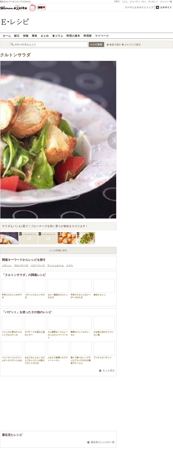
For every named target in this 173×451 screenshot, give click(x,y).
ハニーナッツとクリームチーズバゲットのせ (12, 351)
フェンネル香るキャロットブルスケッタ (12, 326)
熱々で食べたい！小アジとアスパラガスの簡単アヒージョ (81, 353)
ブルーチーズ (21, 265)
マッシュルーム (55, 265)
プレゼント (153, 2)
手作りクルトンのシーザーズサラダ (81, 289)
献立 (17, 35)
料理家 (88, 35)
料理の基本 (73, 35)
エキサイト (166, 7)
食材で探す (115, 44)
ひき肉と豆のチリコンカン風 (104, 326)
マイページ (102, 35)
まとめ (45, 35)
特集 (26, 35)
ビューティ (135, 2)
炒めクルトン (104, 287)
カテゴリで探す (132, 44)
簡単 (34, 35)
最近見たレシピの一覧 (103, 442)
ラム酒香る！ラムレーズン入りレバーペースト (58, 327)
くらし (125, 2)
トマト (69, 265)
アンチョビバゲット (104, 350)
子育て (117, 2)
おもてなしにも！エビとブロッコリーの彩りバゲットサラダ (35, 353)
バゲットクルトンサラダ (35, 289)
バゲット (7, 265)
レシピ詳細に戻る (58, 250)
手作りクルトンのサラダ (12, 289)
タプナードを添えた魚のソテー (35, 326)
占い (144, 2)
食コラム (57, 35)
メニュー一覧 (166, 2)
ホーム (7, 35)
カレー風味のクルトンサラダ (58, 289)
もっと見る (109, 370)
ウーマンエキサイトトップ (139, 7)
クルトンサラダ (15, 55)
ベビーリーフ (38, 265)
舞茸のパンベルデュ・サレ (81, 326)
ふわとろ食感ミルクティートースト (58, 351)
